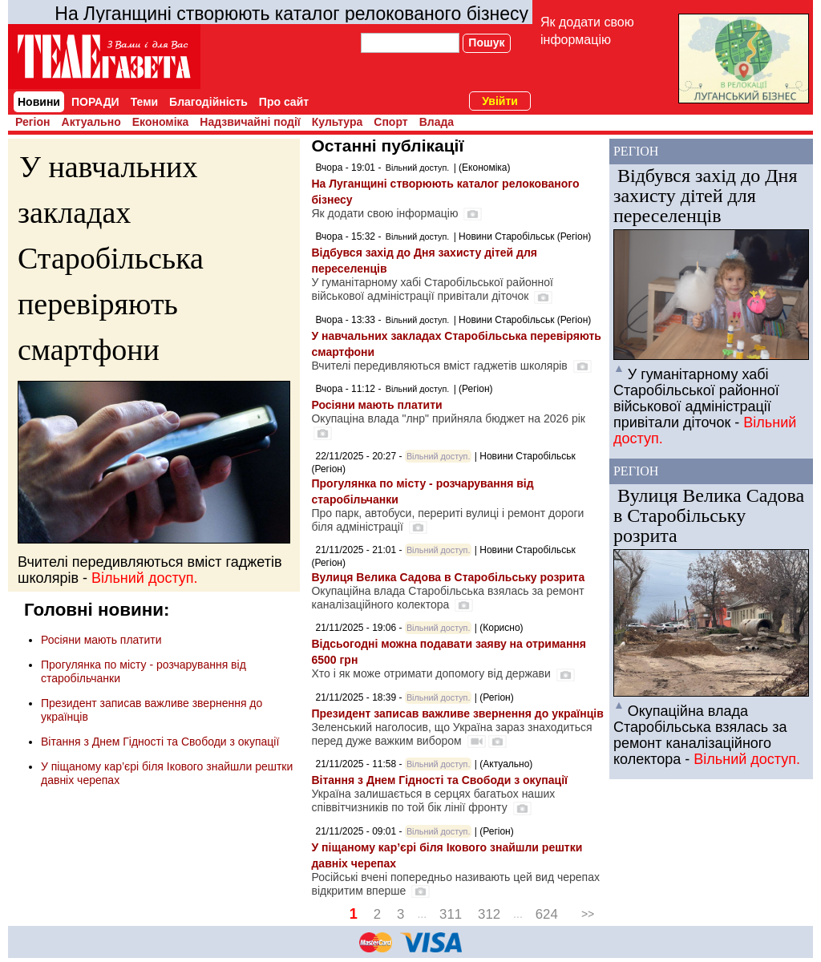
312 (489, 914)
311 (450, 914)
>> (587, 913)
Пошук (486, 42)
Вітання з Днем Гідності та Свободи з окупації (160, 741)
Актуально (91, 121)
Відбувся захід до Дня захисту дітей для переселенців (705, 195)
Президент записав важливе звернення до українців (457, 713)
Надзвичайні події (250, 121)
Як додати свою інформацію (587, 30)
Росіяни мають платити (101, 639)
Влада (436, 121)
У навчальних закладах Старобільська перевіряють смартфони (111, 258)
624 (547, 914)
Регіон (33, 121)
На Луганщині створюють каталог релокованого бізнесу (291, 13)
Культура (337, 121)
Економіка (160, 121)
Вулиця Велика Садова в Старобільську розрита (447, 577)
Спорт (390, 121)
